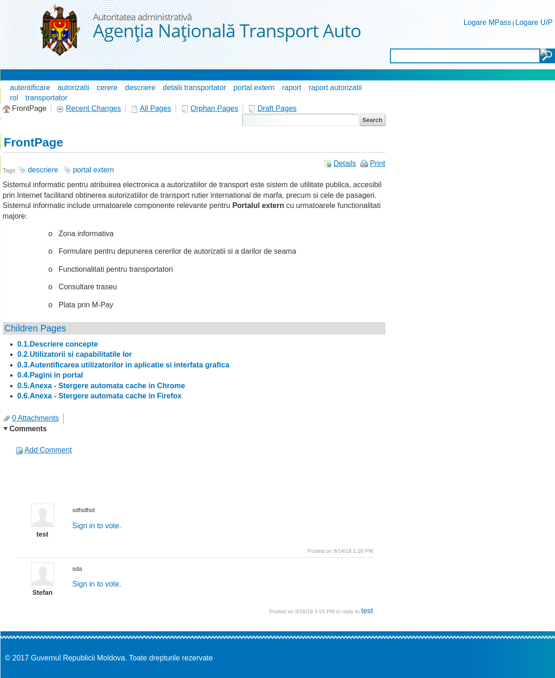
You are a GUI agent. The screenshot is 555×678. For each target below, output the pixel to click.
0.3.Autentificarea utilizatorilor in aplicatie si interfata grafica (124, 365)
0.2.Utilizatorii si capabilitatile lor (75, 354)
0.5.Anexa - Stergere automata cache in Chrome (101, 386)
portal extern (253, 88)
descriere (140, 88)
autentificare (30, 88)
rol (14, 98)
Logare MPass (487, 22)
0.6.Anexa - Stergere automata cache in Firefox (100, 396)
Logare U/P (534, 22)
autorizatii (73, 88)
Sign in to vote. (97, 526)
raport (291, 88)
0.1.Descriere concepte (58, 344)
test (367, 611)
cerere (107, 88)
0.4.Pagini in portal (50, 375)
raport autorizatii (335, 88)
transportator (46, 98)
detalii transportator (194, 88)
